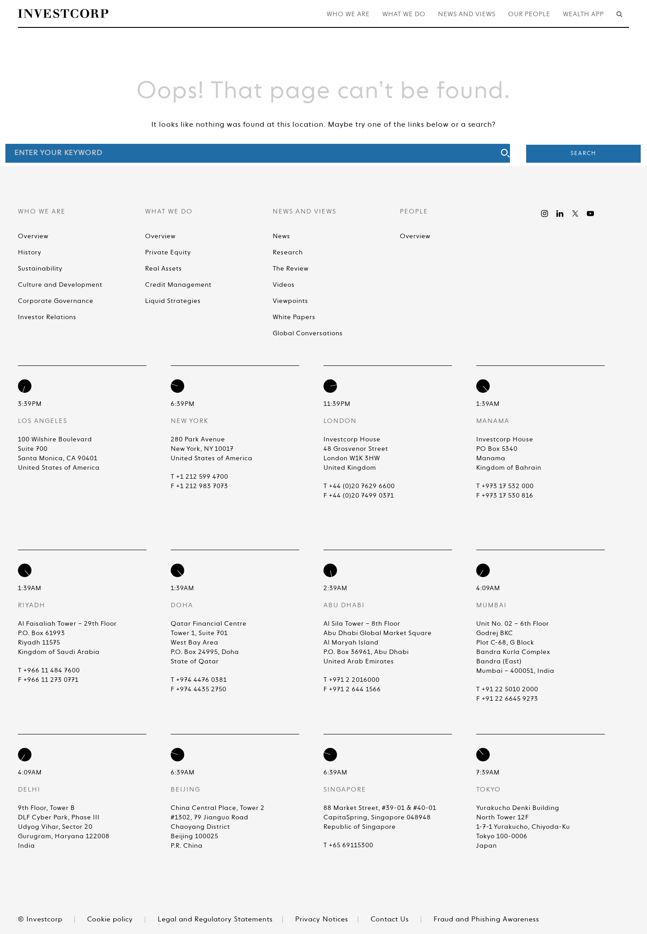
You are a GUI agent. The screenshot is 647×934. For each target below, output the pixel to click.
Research (288, 252)
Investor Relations (47, 317)
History (29, 252)
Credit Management (178, 285)
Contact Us (390, 919)
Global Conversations (308, 333)
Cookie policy (110, 919)
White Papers (294, 317)
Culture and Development (60, 285)
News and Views (467, 14)
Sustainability (40, 269)
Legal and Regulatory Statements (215, 919)
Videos (284, 285)
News (281, 236)
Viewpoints (290, 301)
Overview (33, 236)
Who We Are (348, 14)
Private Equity (168, 252)
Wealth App (583, 14)
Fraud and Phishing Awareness (486, 919)
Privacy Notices (321, 919)
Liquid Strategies (173, 301)
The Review (291, 269)
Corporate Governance (55, 301)
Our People (529, 14)
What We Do (403, 14)
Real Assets (163, 269)
